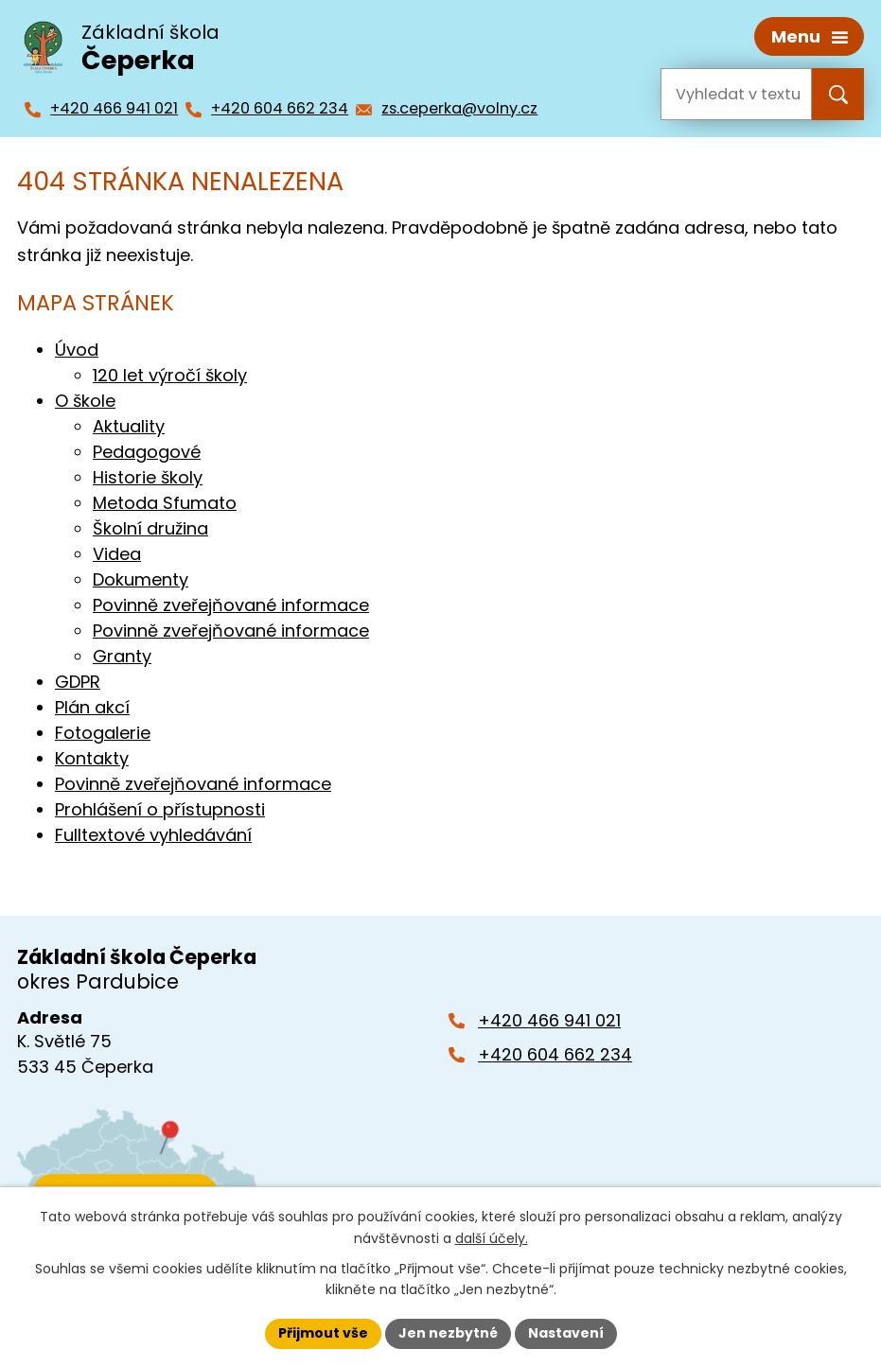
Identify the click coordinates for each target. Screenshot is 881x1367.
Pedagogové (147, 452)
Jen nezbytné (448, 1332)
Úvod (76, 349)
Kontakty (92, 758)
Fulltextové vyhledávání (153, 835)
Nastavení (566, 1332)
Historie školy (148, 477)
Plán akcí (92, 707)
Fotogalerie (102, 733)
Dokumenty (140, 579)
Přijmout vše (323, 1332)
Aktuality (129, 426)
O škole (85, 400)
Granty (122, 656)
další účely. (491, 1238)
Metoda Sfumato (165, 503)
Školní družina (150, 528)
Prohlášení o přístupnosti (160, 809)
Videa (117, 554)
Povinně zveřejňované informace (231, 605)
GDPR (77, 681)
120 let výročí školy (170, 375)
